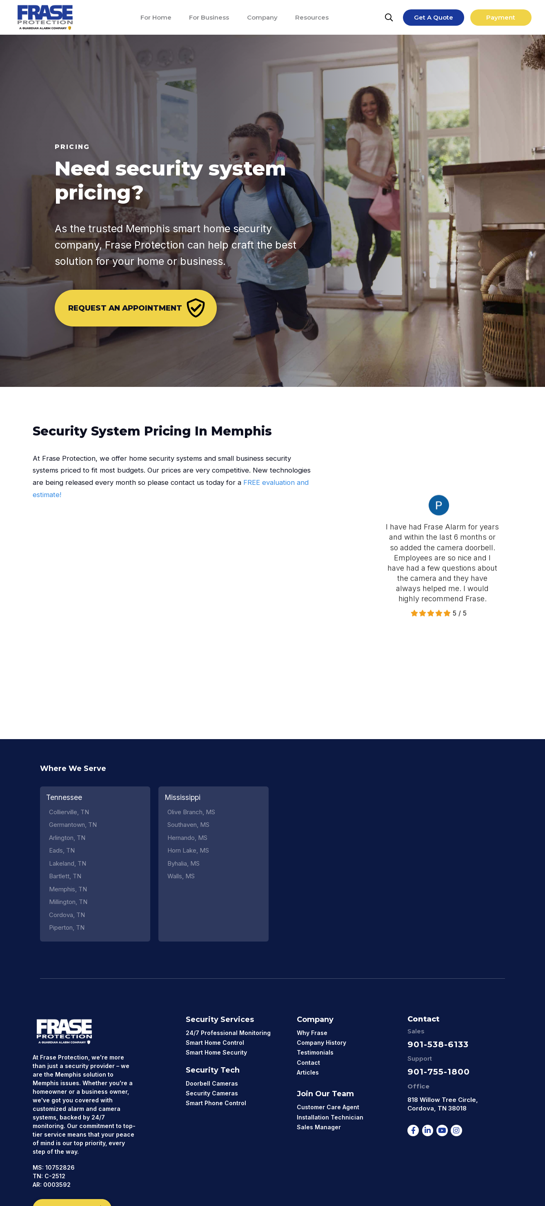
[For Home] (156, 17)
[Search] (389, 17)
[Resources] (312, 17)
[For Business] (209, 17)
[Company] (262, 17)
